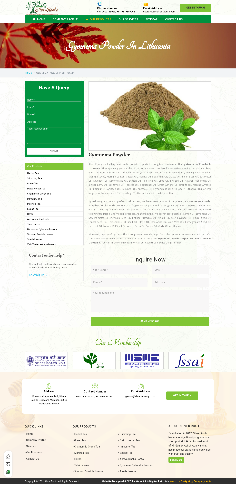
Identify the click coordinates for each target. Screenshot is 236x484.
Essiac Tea (33, 209)
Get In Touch (195, 7)
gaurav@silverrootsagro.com (159, 11)
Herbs (30, 214)
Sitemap (152, 19)
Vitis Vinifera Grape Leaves (41, 244)
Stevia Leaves (34, 239)
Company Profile (65, 19)
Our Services (128, 19)
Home (38, 19)
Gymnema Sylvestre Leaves (42, 229)
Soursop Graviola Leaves (40, 234)
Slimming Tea (34, 178)
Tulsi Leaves (33, 224)
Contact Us (174, 19)
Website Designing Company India (190, 481)
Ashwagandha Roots (38, 219)
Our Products (98, 19)
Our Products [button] (35, 166)
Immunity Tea (34, 198)
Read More (176, 460)
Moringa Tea (33, 204)
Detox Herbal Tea (36, 188)
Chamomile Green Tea (39, 193)
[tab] (54, 166)
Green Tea (32, 183)
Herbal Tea (33, 173)
